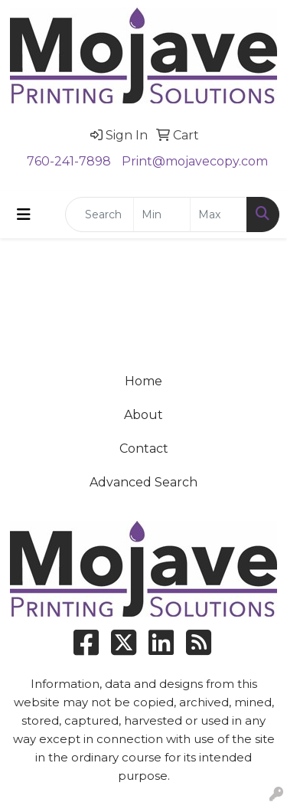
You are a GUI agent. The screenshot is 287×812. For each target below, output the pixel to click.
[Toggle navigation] (24, 214)
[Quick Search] (99, 214)
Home (143, 381)
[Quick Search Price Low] (162, 214)
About (143, 415)
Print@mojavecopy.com (195, 161)
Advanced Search (143, 482)
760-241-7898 (69, 161)
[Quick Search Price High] (218, 214)
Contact (143, 448)
